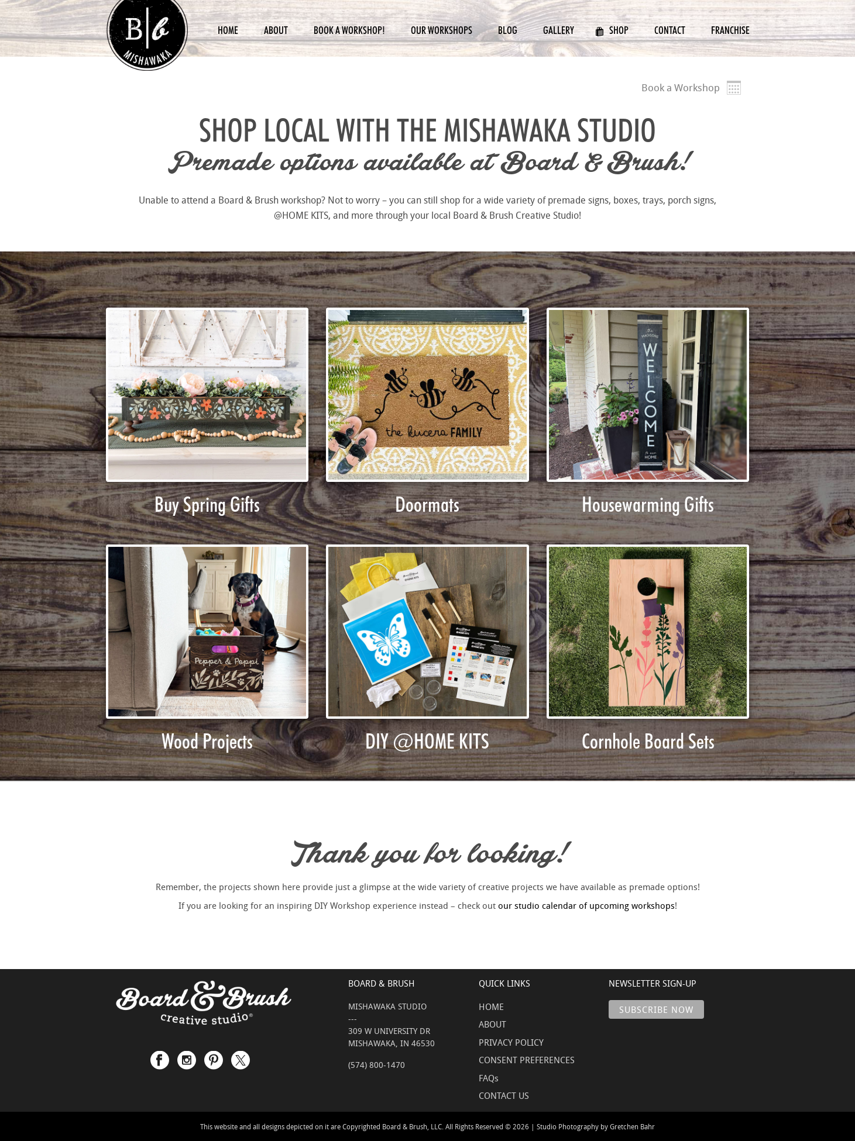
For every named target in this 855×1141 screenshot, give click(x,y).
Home (228, 30)
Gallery (558, 30)
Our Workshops (441, 30)
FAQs (489, 1078)
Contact (669, 30)
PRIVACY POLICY (511, 1042)
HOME (491, 1006)
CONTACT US (504, 1095)
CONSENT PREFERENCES (527, 1060)
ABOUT (492, 1024)
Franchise (730, 30)
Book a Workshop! (349, 30)
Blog (507, 30)
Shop (612, 30)
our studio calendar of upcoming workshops (586, 905)
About (276, 30)
